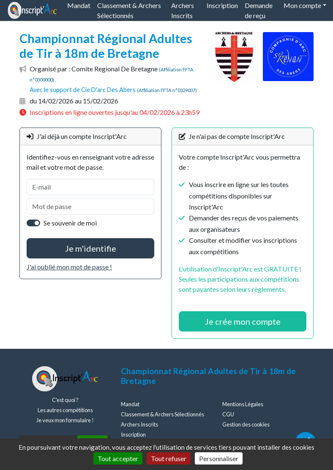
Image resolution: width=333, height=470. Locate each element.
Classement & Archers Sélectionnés (162, 414)
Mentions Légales (242, 404)
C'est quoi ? (65, 400)
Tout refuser (168, 458)
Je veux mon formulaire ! (65, 420)
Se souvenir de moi (70, 223)
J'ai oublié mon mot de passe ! (69, 267)
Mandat (130, 404)
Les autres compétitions (65, 410)
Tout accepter (118, 458)
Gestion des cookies (246, 424)
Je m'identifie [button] (90, 248)
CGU (228, 414)
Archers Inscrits (139, 424)
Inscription (133, 434)
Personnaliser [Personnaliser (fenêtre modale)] (218, 458)
